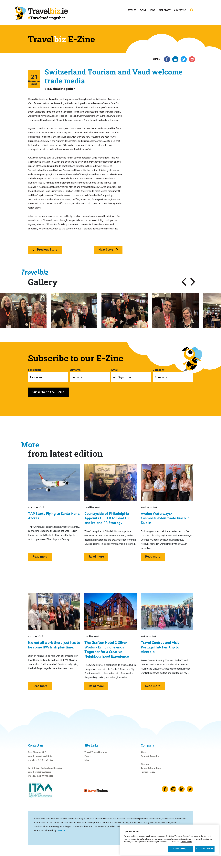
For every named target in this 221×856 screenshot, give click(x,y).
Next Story (108, 249)
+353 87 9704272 (44, 776)
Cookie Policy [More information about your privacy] (186, 848)
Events (132, 10)
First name (48, 375)
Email (131, 375)
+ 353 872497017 (44, 760)
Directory (165, 10)
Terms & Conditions (151, 768)
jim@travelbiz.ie (43, 772)
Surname (90, 375)
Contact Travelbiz (150, 756)
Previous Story (44, 249)
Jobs (152, 10)
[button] (184, 282)
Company (173, 375)
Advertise (180, 10)
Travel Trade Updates (95, 752)
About (144, 752)
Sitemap (145, 764)
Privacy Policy (148, 772)
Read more (39, 556)
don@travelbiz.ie (43, 756)
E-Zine (143, 10)
